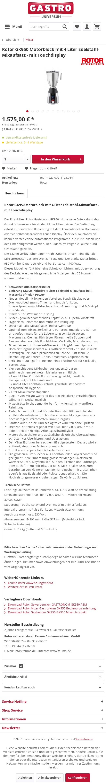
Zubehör (13, 666)
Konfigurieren (77, 777)
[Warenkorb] (97, 27)
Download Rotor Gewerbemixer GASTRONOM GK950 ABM (45, 604)
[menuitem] (13, 27)
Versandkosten (83, 739)
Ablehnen (25, 777)
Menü (13, 26)
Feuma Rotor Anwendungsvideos (28, 583)
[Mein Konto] (87, 27)
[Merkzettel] (77, 27)
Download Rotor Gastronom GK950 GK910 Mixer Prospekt (45, 612)
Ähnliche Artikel (15, 677)
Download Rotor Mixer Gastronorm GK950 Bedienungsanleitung (50, 608)
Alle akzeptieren (49, 777)
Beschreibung (14, 193)
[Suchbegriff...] (49, 27)
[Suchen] (64, 27)
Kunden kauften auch (19, 687)
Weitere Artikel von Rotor (23, 587)
